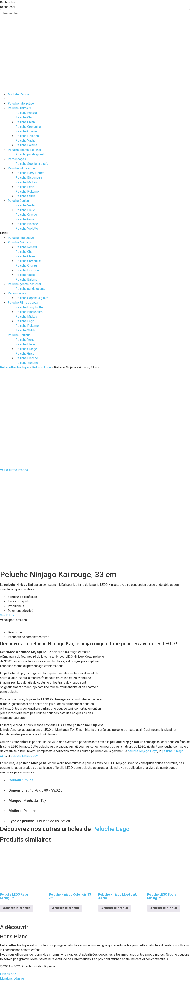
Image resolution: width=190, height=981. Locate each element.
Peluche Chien (25, 122)
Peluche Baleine (26, 145)
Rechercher (7, 2)
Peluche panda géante (30, 154)
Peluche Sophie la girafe (32, 164)
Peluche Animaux (19, 108)
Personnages (17, 159)
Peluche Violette (26, 228)
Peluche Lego (24, 187)
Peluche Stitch (25, 196)
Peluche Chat (24, 117)
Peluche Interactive (21, 103)
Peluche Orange (26, 214)
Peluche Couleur (19, 201)
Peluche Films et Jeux (23, 168)
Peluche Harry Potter (29, 173)
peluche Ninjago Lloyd (142, 751)
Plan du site (8, 974)
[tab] (99, 632)
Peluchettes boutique (14, 367)
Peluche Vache (25, 140)
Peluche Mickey (26, 182)
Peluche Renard (26, 113)
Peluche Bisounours (29, 177)
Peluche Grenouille (28, 126)
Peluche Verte (25, 205)
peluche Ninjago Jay (24, 756)
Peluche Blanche (26, 224)
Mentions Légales (12, 978)
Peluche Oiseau (26, 131)
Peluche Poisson (27, 136)
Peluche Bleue (25, 210)
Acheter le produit (16, 908)
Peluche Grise (24, 219)
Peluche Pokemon (27, 191)
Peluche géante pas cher (24, 150)
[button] (95, 233)
